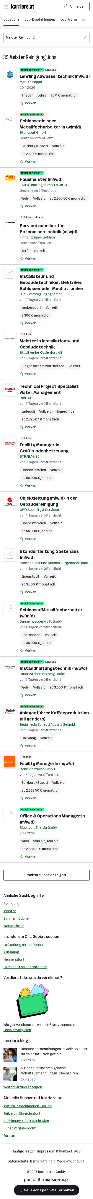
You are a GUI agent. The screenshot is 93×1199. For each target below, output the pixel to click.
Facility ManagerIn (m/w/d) (47, 763)
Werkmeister (13, 926)
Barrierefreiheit (42, 1161)
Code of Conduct (70, 1161)
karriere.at (51, 1098)
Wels (25, 198)
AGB (77, 1151)
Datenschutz (18, 1161)
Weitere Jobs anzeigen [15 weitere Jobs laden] (46, 875)
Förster (9, 1136)
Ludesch (28, 411)
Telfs (25, 251)
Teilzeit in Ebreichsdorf (21, 1113)
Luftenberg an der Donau (23, 945)
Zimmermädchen (17, 918)
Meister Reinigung (27, 57)
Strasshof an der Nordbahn (25, 967)
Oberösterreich (33, 470)
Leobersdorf (31, 307)
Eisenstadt (30, 576)
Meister (9, 911)
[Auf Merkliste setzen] (28, 103)
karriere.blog (15, 1040)
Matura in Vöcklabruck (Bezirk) (27, 1106)
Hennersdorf (13, 959)
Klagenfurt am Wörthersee (42, 366)
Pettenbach (31, 635)
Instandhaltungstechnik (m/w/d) (53, 668)
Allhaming (11, 952)
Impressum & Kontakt (54, 1151)
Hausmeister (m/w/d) (41, 179)
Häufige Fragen (23, 1151)
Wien (25, 841)
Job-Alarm (68, 19)
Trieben (27, 95)
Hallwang (28, 738)
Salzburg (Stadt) (34, 146)
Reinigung (11, 904)
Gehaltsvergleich (17, 1030)
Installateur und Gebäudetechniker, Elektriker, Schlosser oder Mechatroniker (52, 282)
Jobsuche (11, 19)
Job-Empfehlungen (39, 19)
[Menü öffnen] (6, 7)
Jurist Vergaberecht (19, 1128)
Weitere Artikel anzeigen (22, 1087)
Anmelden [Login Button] (74, 6)
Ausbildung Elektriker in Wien (26, 1121)
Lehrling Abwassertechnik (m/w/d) (55, 76)
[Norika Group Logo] (46, 1181)
